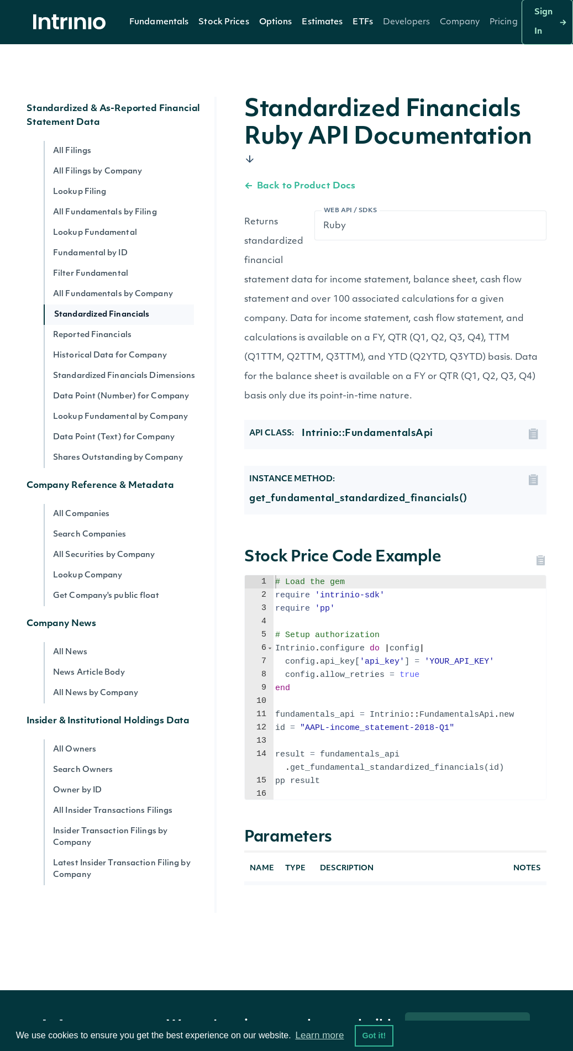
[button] (158, 22)
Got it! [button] (374, 1035)
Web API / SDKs (350, 211)
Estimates (322, 22)
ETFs (362, 22)
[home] (72, 22)
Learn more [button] (319, 1035)
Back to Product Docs (299, 186)
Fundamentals (158, 22)
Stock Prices (223, 22)
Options (275, 22)
